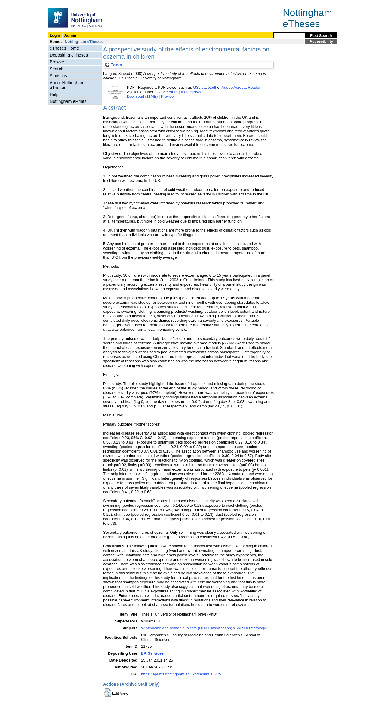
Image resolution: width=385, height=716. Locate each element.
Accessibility (321, 41)
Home (55, 41)
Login (55, 35)
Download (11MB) (142, 96)
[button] (107, 692)
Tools (113, 65)
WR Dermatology (251, 628)
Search (56, 68)
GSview (199, 87)
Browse (57, 62)
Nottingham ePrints (68, 101)
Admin (70, 35)
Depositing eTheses (69, 55)
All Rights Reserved (185, 92)
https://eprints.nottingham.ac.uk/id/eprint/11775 (181, 674)
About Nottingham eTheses (67, 85)
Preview (168, 96)
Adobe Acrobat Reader (240, 87)
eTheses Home (64, 48)
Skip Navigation (58, 3)
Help (54, 94)
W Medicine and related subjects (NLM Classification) (186, 628)
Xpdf (212, 87)
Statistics (58, 75)
